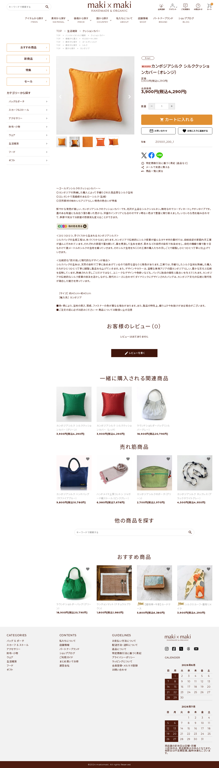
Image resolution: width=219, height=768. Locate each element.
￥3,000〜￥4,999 (90, 38)
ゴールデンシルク (89, 42)
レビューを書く (134, 353)
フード (12, 152)
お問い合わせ (158, 131)
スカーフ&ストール (19, 109)
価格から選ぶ (71, 38)
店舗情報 (64, 645)
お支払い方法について (124, 640)
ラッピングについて (122, 661)
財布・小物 (14, 126)
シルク (85, 45)
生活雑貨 (14, 143)
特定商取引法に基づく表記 (126, 653)
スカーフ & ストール (18, 645)
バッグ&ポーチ (17, 101)
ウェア (12, 135)
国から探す (70, 48)
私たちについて (67, 640)
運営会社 (64, 665)
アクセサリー (15, 118)
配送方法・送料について (125, 645)
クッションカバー (98, 35)
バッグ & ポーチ (15, 640)
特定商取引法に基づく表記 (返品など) (164, 163)
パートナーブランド (69, 649)
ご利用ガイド (66, 657)
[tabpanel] (95, 95)
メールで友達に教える (155, 167)
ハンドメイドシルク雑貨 (75, 35)
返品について (119, 649)
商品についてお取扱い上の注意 (115, 309)
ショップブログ (67, 653)
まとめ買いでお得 (69, 661)
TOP (58, 35)
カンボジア (85, 48)
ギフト (12, 160)
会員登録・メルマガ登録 (125, 665)
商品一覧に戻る (152, 171)
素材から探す (71, 42)
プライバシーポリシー (123, 657)
